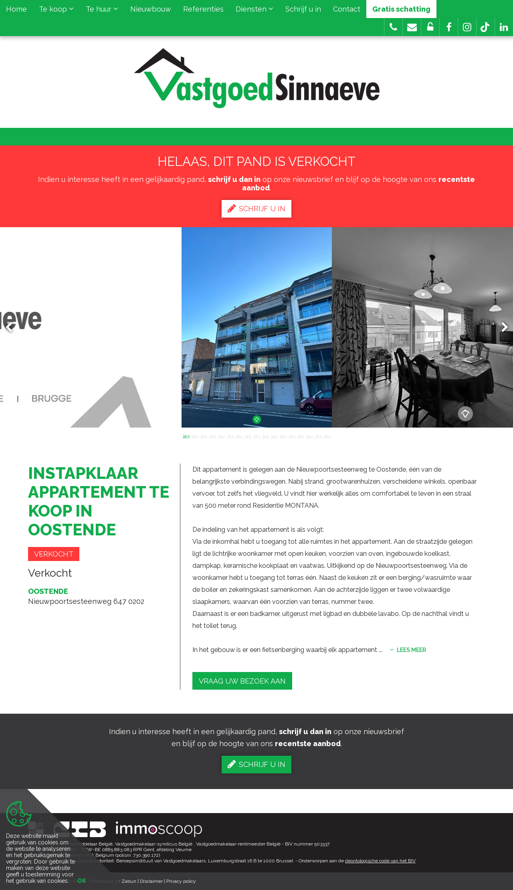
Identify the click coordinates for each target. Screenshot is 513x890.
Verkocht (53, 554)
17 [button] (327, 436)
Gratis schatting (401, 9)
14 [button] (300, 436)
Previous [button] (12, 327)
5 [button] (221, 436)
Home (16, 9)
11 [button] (274, 436)
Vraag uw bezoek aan (242, 681)
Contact (346, 9)
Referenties (203, 9)
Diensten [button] (254, 9)
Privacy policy (181, 881)
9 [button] (256, 436)
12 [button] (283, 436)
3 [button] (203, 436)
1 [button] (186, 436)
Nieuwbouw (150, 9)
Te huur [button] (102, 9)
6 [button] (230, 436)
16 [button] (318, 436)
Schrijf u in (303, 9)
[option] (257, 327)
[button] (449, 27)
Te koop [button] (56, 9)
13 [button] (291, 436)
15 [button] (309, 436)
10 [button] (265, 436)
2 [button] (194, 436)
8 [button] (247, 436)
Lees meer (408, 650)
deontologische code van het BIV (380, 861)
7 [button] (238, 436)
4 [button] (212, 436)
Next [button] (501, 327)
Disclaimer (151, 881)
